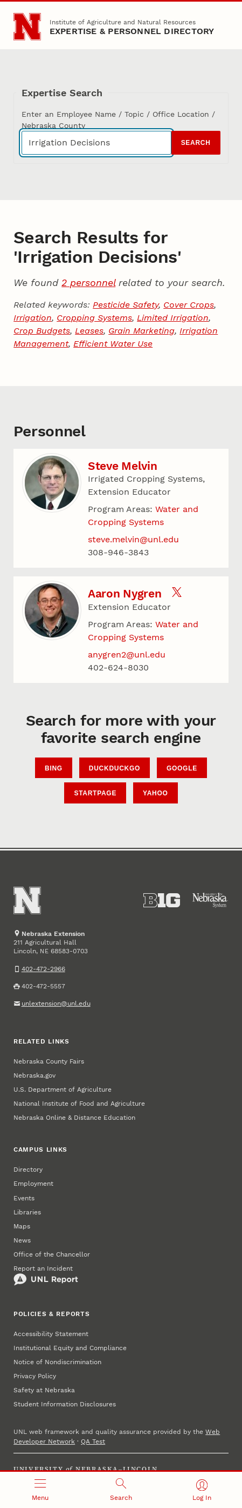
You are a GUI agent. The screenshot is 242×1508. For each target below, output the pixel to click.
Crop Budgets (41, 330)
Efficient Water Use (113, 343)
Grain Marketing (141, 330)
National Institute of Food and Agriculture (79, 1103)
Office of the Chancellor (51, 1254)
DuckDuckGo (114, 768)
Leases (89, 330)
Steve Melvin (122, 466)
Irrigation (32, 318)
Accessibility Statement (50, 1334)
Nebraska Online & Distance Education (74, 1117)
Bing (54, 768)
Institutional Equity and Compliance (70, 1348)
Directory (28, 1169)
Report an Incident (45, 1275)
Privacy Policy (34, 1376)
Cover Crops (188, 305)
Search (196, 143)
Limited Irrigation (173, 318)
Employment (33, 1183)
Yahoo (155, 793)
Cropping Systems (94, 318)
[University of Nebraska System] (210, 900)
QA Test (93, 1441)
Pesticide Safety (125, 305)
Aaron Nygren (125, 593)
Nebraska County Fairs (48, 1061)
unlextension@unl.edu (56, 1003)
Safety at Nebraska (44, 1390)
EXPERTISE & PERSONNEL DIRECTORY (132, 31)
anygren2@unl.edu (126, 654)
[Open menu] (40, 1490)
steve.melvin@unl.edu (133, 539)
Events (23, 1198)
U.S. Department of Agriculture (62, 1089)
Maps (21, 1226)
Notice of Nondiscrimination (57, 1362)
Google (182, 768)
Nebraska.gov (34, 1075)
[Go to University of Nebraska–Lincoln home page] (27, 27)
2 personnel (88, 282)
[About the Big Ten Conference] (161, 900)
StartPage (95, 793)
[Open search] (121, 1490)
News (22, 1240)
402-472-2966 (43, 969)
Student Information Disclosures (64, 1404)
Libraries (27, 1212)
